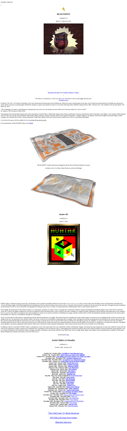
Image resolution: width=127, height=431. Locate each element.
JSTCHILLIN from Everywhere (63, 417)
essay (81, 353)
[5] (79, 375)
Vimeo (77, 92)
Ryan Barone (70, 382)
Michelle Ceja (71, 374)
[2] (73, 375)
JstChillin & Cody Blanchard (71, 353)
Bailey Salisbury (74, 388)
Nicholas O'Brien (68, 92)
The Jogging (72, 393)
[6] (81, 375)
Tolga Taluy (70, 383)
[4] (77, 375)
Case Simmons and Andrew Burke (72, 391)
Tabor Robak (73, 403)
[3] (75, 375)
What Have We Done (54, 92)
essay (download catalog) (77, 360)
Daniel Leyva (71, 385)
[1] (71, 375)
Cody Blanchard (73, 367)
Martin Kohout (70, 380)
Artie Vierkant (74, 399)
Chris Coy (74, 396)
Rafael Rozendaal (73, 406)
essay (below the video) (83, 356)
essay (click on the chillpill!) (76, 355)
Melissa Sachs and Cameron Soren (74, 395)
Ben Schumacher (74, 398)
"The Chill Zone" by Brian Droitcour (63, 413)
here (68, 334)
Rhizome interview (63, 422)
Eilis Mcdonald (70, 379)
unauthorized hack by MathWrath (73, 401)
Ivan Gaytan (70, 377)
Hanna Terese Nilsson (72, 387)
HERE (31, 123)
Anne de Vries (73, 404)
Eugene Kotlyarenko (73, 390)
